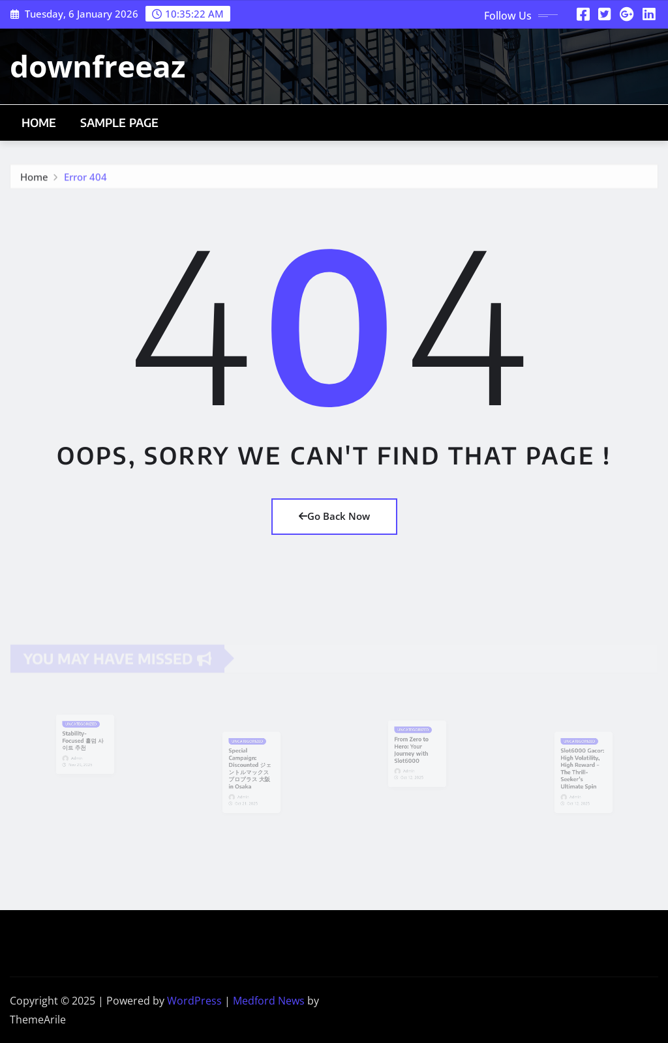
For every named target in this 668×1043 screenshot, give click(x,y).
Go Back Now (334, 515)
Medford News (269, 1000)
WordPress (194, 1000)
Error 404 (85, 179)
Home (39, 122)
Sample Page (119, 122)
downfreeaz (97, 66)
